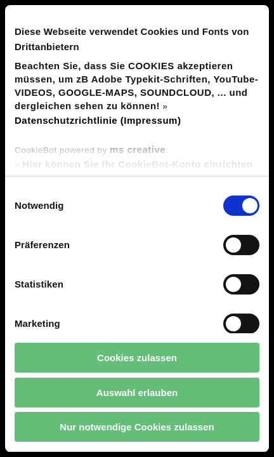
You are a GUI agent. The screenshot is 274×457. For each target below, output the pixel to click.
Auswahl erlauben (137, 392)
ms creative (138, 149)
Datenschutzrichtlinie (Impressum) (98, 120)
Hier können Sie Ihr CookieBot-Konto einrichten (137, 164)
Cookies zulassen (137, 357)
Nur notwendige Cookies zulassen (137, 426)
